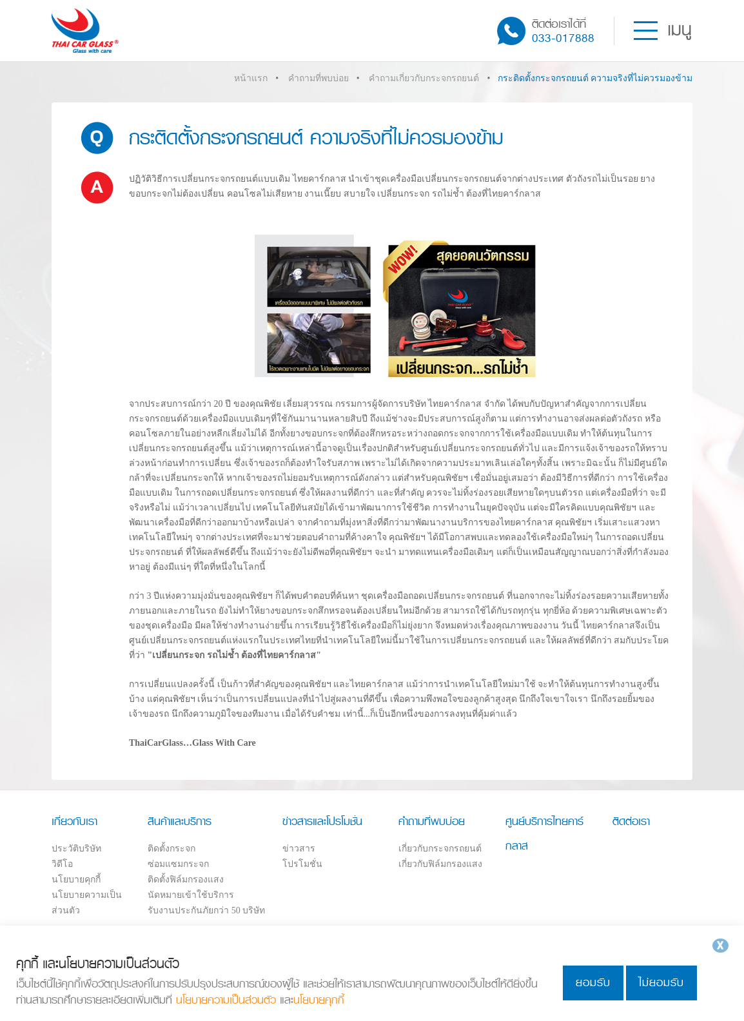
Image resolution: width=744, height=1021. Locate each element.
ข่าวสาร (298, 848)
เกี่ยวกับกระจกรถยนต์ (440, 848)
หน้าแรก (251, 78)
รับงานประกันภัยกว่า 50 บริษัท (206, 910)
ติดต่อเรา (631, 821)
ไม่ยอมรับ (661, 982)
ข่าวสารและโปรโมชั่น (322, 821)
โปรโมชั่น (302, 864)
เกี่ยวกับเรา (74, 821)
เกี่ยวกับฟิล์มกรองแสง (440, 864)
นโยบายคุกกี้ (76, 879)
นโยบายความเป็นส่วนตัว (226, 1000)
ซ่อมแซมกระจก (178, 864)
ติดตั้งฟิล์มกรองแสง (186, 879)
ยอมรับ (593, 982)
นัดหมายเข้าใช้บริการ (191, 895)
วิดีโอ (62, 864)
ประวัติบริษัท (76, 848)
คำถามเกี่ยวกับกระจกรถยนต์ (424, 78)
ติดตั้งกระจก (171, 848)
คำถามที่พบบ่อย (318, 78)
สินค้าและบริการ (179, 821)
